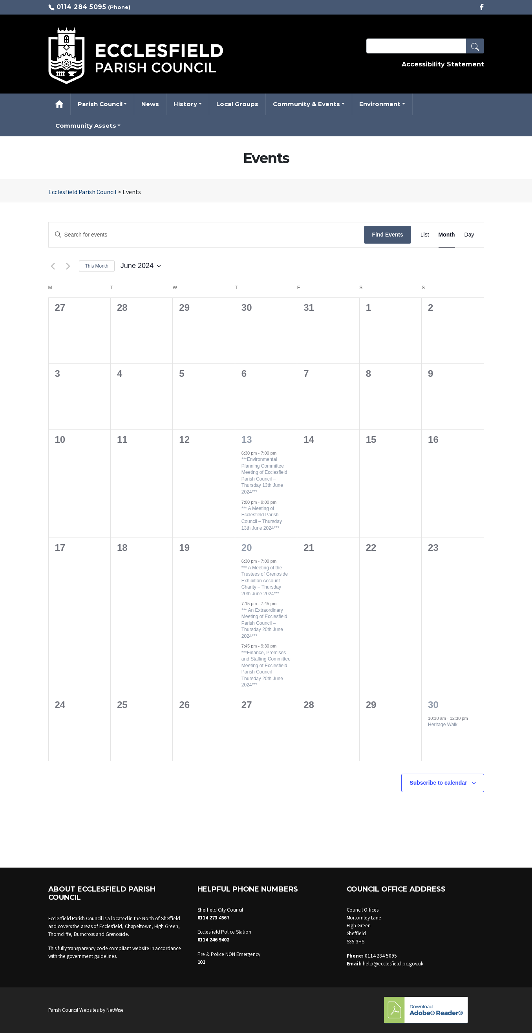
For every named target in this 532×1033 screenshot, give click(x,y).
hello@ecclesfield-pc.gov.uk (393, 963)
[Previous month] (53, 266)
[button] (475, 46)
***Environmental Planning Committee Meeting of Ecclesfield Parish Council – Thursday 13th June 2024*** (264, 476)
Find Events (387, 234)
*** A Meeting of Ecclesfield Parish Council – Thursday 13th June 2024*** (261, 518)
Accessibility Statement (443, 64)
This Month (96, 266)
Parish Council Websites (73, 1010)
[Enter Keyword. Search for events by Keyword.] (206, 234)
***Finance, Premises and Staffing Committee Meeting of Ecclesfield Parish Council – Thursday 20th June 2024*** (266, 669)
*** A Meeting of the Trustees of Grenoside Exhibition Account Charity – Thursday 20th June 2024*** (264, 580)
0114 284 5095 (81, 7)
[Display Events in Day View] (469, 234)
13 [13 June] (246, 439)
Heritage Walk (442, 724)
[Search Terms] (425, 46)
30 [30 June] (433, 704)
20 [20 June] (246, 547)
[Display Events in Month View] (447, 234)
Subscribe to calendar (438, 783)
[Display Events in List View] (424, 234)
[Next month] (68, 266)
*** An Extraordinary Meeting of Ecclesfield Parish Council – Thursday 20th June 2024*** (264, 623)
